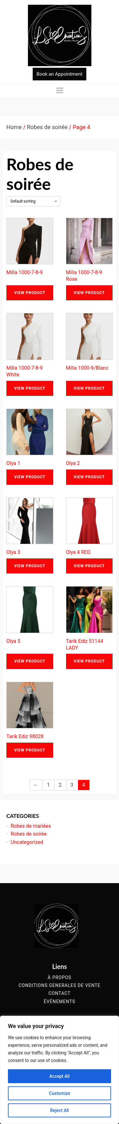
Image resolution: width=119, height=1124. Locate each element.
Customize (59, 1093)
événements (59, 1001)
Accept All (60, 1076)
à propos (59, 977)
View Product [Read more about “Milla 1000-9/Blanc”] (89, 388)
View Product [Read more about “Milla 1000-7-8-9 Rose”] (89, 293)
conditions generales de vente (59, 985)
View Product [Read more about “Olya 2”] (89, 477)
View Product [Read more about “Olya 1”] (29, 477)
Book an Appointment (59, 74)
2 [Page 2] (60, 785)
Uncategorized (26, 842)
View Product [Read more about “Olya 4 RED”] (89, 566)
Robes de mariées (30, 826)
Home (14, 127)
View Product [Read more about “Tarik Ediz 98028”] (29, 750)
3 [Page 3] (71, 785)
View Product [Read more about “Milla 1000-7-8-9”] (29, 293)
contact (60, 993)
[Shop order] (33, 201)
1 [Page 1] (48, 785)
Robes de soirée (47, 127)
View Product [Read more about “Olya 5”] (29, 661)
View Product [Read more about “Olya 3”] (29, 566)
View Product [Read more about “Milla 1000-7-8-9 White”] (29, 388)
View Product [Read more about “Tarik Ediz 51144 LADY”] (89, 661)
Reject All (59, 1110)
